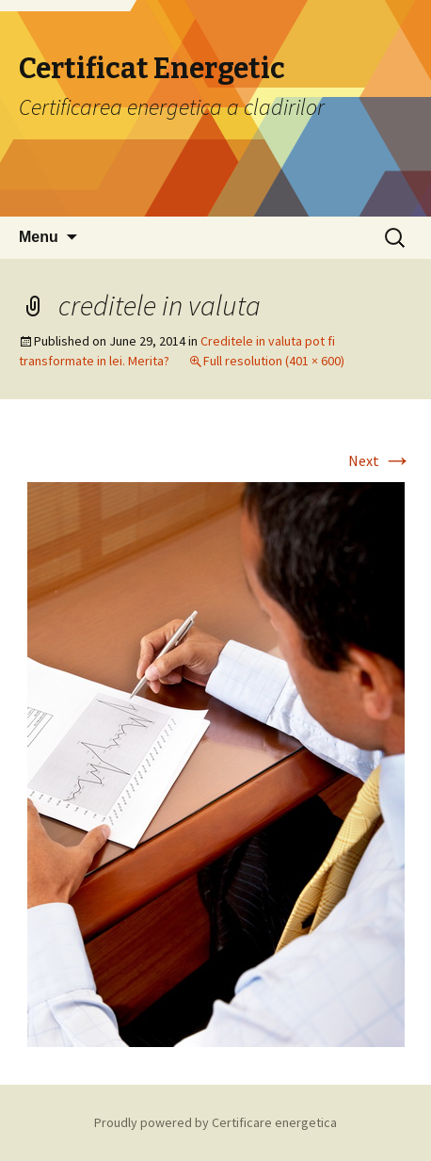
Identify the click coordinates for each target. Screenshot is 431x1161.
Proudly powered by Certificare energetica (215, 1122)
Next (380, 460)
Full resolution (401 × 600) (273, 360)
